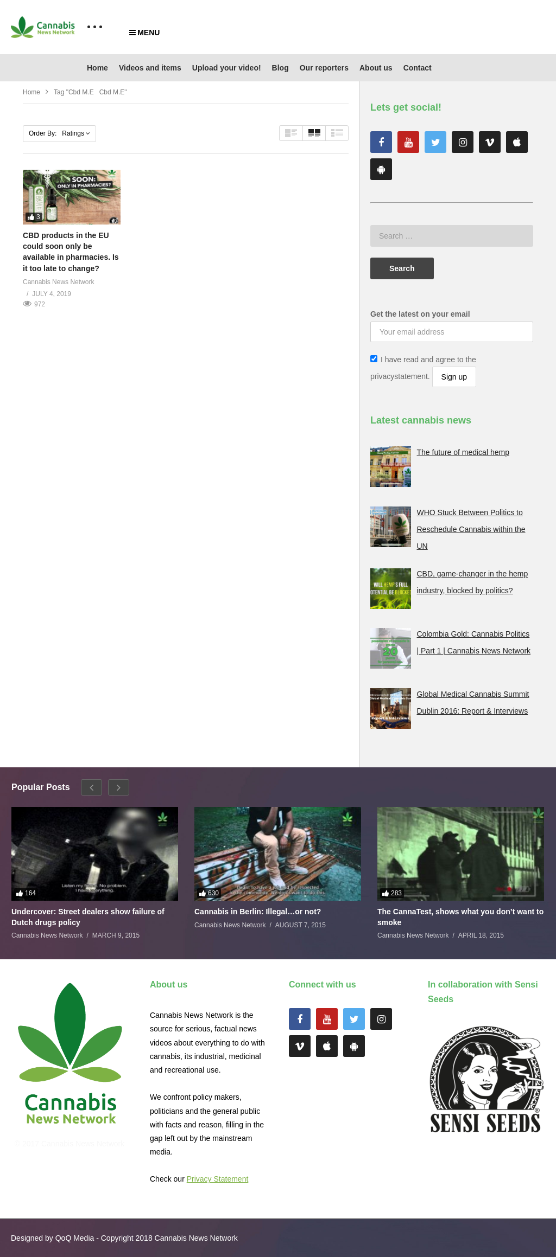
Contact (417, 67)
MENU (144, 32)
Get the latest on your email (420, 314)
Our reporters (324, 67)
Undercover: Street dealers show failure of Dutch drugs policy (88, 917)
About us (376, 67)
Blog (280, 67)
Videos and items (150, 67)
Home (97, 67)
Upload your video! (226, 67)
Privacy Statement (218, 1179)
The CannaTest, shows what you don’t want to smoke (460, 917)
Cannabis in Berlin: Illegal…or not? (257, 911)
